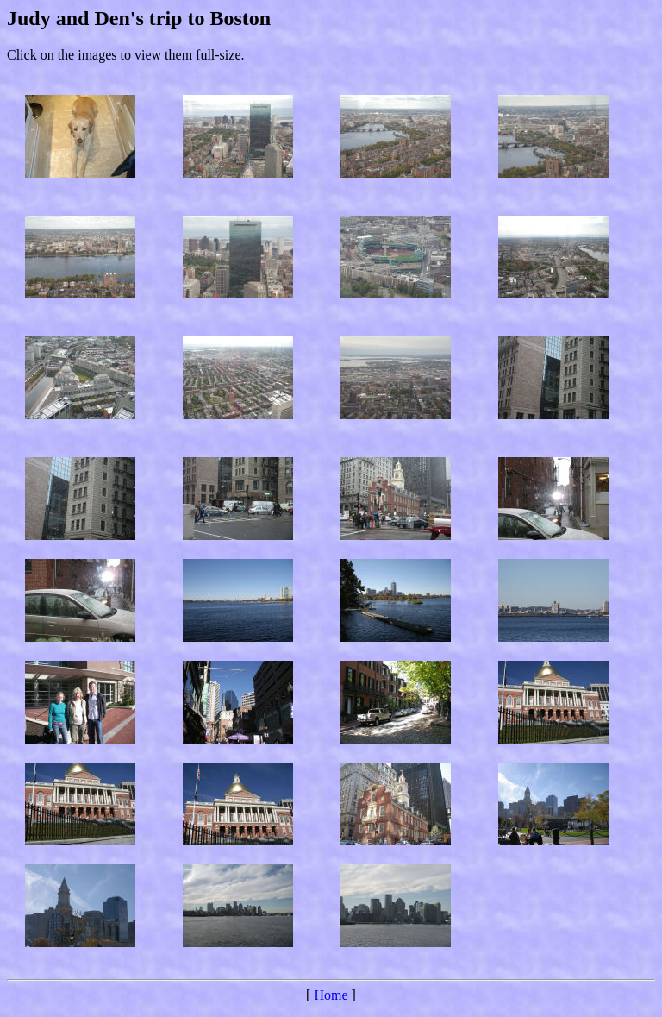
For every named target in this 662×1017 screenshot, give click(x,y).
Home (330, 995)
